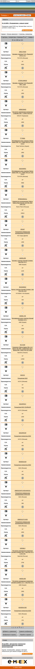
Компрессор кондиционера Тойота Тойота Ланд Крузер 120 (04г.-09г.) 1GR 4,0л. (22, 203)
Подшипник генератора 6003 (22, 465)
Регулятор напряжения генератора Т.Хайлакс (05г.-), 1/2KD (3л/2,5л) (22, 112)
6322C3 (22, 375)
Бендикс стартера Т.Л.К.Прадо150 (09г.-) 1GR (23, 83)
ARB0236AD (22, 109)
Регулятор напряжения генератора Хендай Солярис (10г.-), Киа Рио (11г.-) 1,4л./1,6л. (22, 552)
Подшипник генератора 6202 (22, 436)
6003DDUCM (22, 461)
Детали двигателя (12, 34)
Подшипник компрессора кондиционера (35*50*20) (22, 232)
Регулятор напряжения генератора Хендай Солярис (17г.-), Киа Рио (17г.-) (22, 581)
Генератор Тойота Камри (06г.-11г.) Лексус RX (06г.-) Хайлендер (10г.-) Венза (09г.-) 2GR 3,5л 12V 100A (22, 349)
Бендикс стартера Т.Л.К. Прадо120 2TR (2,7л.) (22, 54)
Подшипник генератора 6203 (22, 610)
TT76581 (22, 138)
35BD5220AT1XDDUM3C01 (23, 490)
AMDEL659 (22, 258)
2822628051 (22, 168)
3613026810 (22, 287)
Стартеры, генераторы (25, 34)
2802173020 (22, 51)
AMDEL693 (22, 578)
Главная (3, 34)
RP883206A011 (22, 199)
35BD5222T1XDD (23, 519)
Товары (4, 15)
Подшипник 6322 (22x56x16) (22, 407)
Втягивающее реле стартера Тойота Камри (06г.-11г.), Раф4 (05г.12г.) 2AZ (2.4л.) (22, 142)
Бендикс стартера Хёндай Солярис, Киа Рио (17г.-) (22, 261)
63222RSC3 (22, 404)
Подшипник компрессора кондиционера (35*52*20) (22, 493)
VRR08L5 (22, 548)
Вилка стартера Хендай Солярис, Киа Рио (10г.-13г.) (22, 290)
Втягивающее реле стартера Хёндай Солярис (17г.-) (22, 319)
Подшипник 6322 (22, 378)
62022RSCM (22, 433)
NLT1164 (22, 345)
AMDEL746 (22, 316)
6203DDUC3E (23, 607)
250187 (22, 229)
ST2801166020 (22, 80)
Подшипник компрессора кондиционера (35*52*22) (22, 522)
